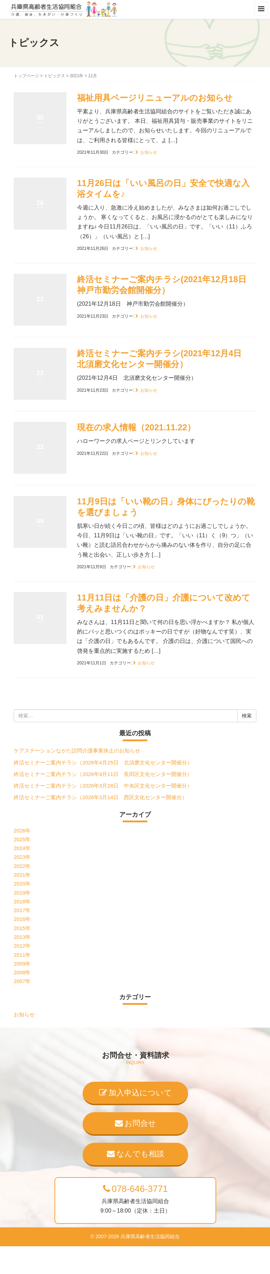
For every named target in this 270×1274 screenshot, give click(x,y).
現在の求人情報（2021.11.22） (136, 427)
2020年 (22, 884)
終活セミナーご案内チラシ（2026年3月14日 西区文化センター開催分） (100, 797)
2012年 (22, 946)
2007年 (22, 981)
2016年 (22, 919)
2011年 (22, 955)
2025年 (22, 839)
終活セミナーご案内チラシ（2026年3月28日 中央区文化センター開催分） (103, 786)
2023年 (22, 857)
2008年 (22, 972)
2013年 (22, 937)
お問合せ (135, 1123)
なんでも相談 (135, 1153)
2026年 (22, 831)
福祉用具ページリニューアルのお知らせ (155, 97)
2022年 (22, 866)
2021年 (76, 75)
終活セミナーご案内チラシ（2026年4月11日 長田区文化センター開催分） (103, 774)
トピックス (54, 75)
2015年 (22, 928)
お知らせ (148, 152)
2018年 (22, 901)
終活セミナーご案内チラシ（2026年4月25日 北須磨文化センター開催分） (103, 762)
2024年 (22, 848)
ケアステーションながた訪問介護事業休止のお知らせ (77, 751)
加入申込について (135, 1092)
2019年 (22, 893)
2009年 (22, 964)
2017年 (22, 910)
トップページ (26, 75)
